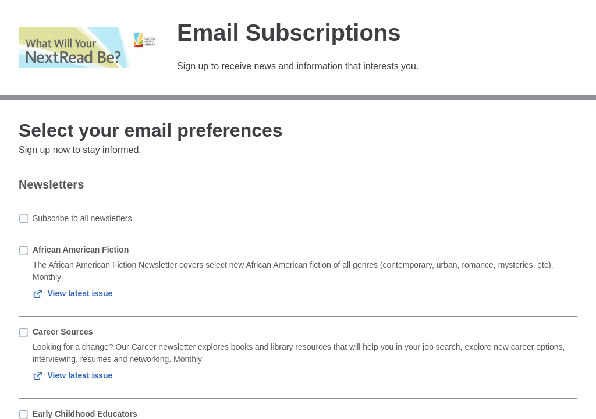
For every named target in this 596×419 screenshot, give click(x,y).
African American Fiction (81, 249)
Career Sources (63, 331)
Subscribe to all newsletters (82, 218)
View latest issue (72, 293)
